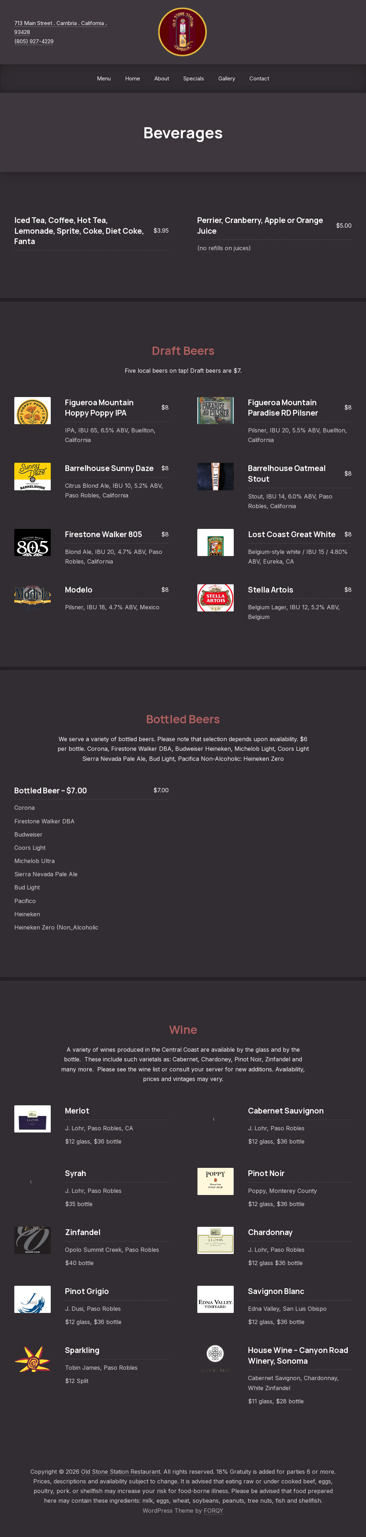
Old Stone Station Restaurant (120, 1471)
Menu (104, 78)
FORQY (213, 1510)
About (161, 78)
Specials (193, 78)
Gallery (226, 78)
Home (132, 78)
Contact (259, 78)
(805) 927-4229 (34, 41)
